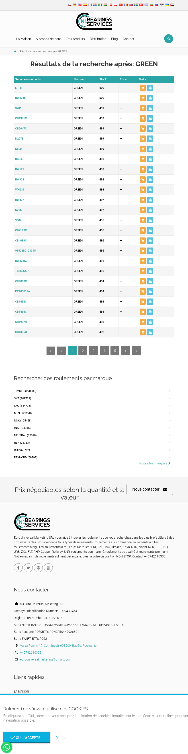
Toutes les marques (154, 463)
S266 (18, 210)
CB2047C (21, 128)
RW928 (19, 179)
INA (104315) (22, 428)
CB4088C (21, 281)
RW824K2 (21, 261)
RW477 (19, 199)
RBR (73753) (22, 442)
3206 (18, 108)
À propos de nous (48, 39)
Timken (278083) (25, 391)
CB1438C (21, 301)
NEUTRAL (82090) (25, 435)
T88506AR (22, 271)
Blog (114, 39)
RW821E (20, 98)
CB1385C (21, 118)
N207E (19, 138)
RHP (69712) (22, 450)
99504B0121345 (25, 250)
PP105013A (22, 291)
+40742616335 (30, 652)
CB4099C (21, 240)
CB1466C (21, 311)
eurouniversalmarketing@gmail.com (45, 659)
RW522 (19, 169)
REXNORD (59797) (25, 457)
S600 (18, 148)
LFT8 (18, 87)
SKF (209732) (22, 398)
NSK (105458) (23, 420)
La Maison (23, 39)
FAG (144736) (22, 405)
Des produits (75, 39)
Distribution (98, 39)
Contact (128, 39)
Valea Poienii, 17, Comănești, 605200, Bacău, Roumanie (58, 645)
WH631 (19, 189)
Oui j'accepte (26, 738)
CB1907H (21, 322)
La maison (21, 691)
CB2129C (21, 230)
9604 (18, 220)
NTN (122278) (23, 413)
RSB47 (19, 159)
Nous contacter (149, 489)
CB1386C (21, 332)
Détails (60, 738)
